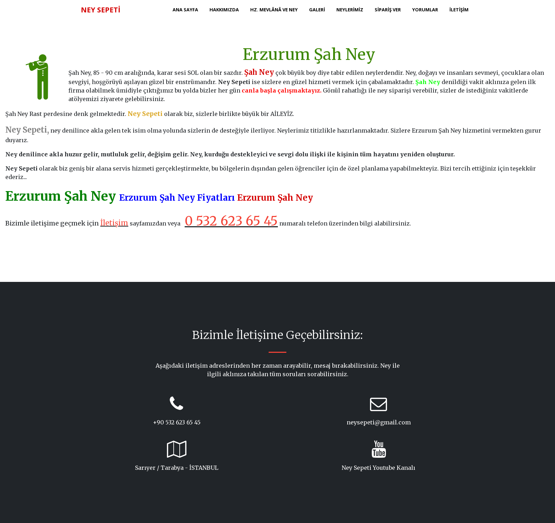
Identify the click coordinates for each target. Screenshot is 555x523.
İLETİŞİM (459, 9)
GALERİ (317, 9)
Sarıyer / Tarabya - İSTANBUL (176, 467)
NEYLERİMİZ (349, 9)
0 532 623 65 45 (231, 221)
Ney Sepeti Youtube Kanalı (378, 467)
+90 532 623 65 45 (177, 422)
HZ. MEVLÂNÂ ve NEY (274, 9)
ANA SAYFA (185, 9)
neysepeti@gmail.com (379, 422)
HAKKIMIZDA (224, 9)
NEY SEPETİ (100, 10)
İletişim (114, 222)
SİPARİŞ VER (388, 9)
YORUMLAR (425, 9)
